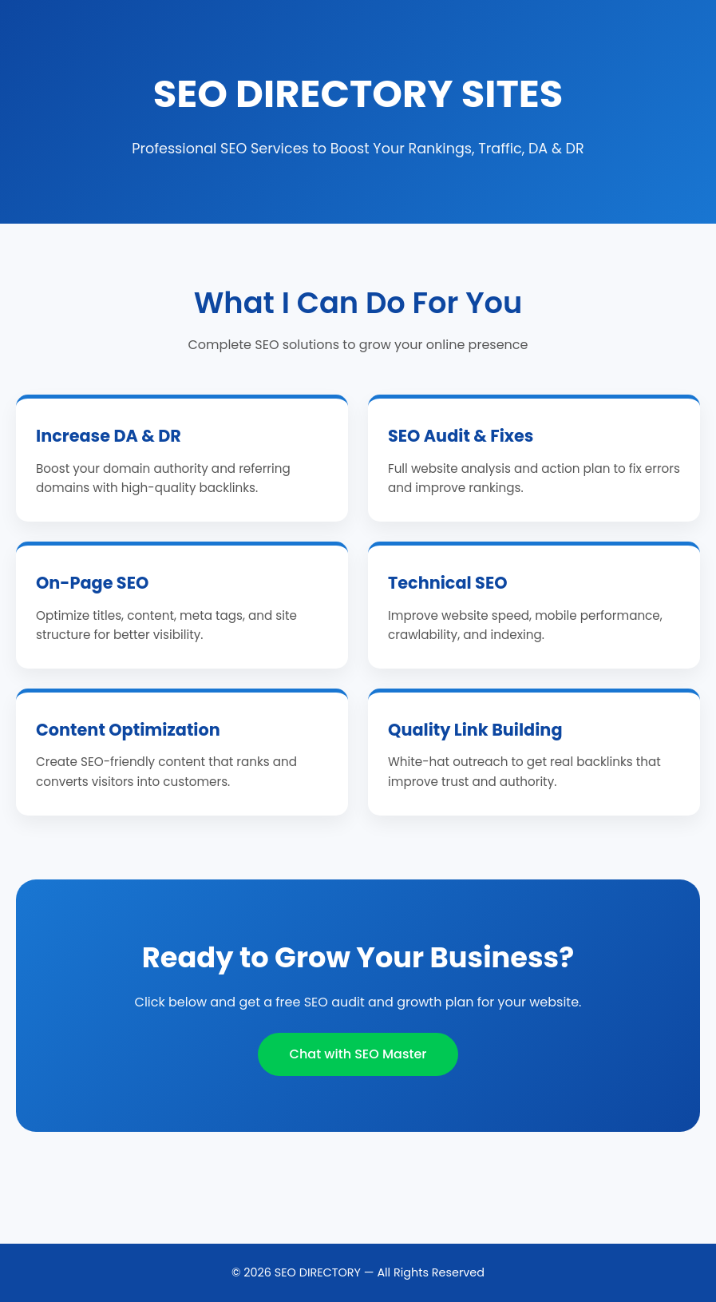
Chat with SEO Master (358, 1054)
